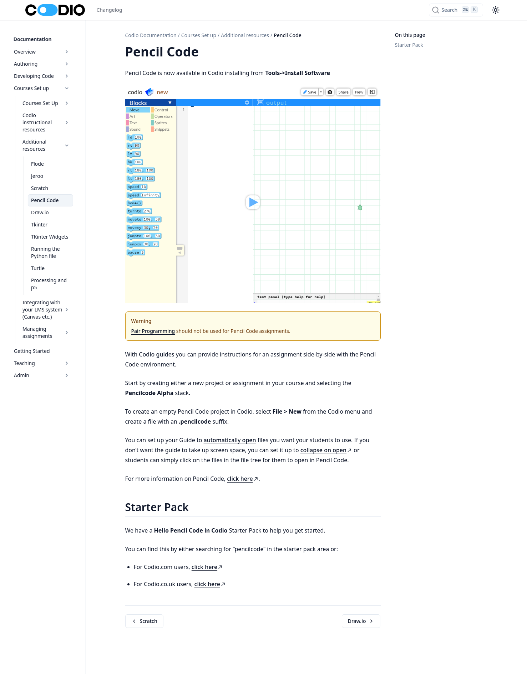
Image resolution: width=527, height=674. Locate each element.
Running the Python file (66, 234)
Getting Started (44, 318)
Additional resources (65, 130)
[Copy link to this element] (206, 52)
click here (242, 479)
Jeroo (49, 157)
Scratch (51, 169)
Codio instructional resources (65, 115)
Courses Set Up (65, 99)
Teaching (61, 330)
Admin (61, 342)
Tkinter (51, 206)
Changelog (109, 9)
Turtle (49, 249)
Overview (61, 47)
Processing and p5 (64, 262)
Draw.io (52, 194)
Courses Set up (61, 84)
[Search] (456, 10)
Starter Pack (409, 44)
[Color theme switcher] (495, 10)
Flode (49, 145)
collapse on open (326, 450)
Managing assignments (65, 303)
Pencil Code (57, 182)
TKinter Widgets (61, 218)
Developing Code (61, 72)
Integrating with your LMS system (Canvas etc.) (65, 284)
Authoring (61, 59)
